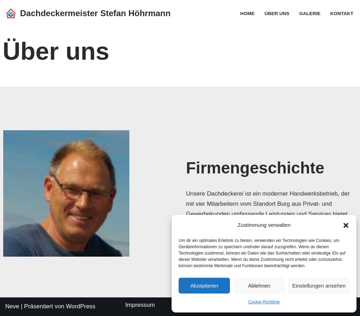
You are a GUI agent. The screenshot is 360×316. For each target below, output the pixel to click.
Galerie (309, 13)
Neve (12, 306)
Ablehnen (259, 286)
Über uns (276, 13)
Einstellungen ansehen (319, 286)
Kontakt (341, 13)
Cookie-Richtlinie (264, 301)
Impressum (140, 305)
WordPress (81, 306)
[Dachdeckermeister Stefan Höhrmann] (88, 13)
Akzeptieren (204, 286)
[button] (345, 225)
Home (247, 13)
